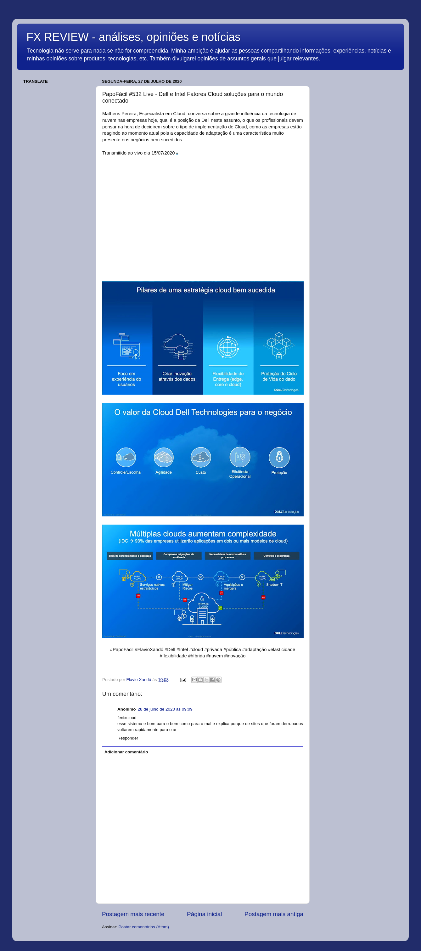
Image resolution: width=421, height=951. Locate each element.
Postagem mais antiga (273, 914)
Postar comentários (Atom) (144, 927)
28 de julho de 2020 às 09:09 (165, 709)
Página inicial (204, 914)
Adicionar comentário (126, 752)
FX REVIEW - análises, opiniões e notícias (133, 37)
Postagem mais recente (133, 914)
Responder (127, 738)
